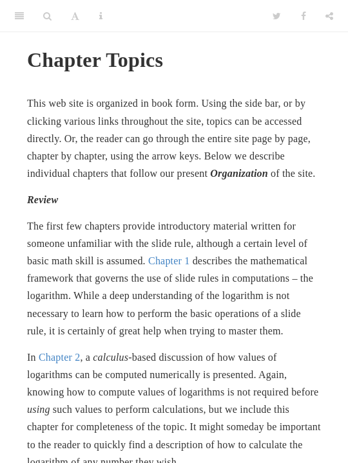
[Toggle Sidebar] (19, 16)
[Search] (47, 16)
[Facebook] (303, 16)
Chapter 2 (59, 357)
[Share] (329, 16)
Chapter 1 (168, 260)
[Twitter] (277, 16)
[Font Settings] (75, 16)
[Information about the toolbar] (101, 16)
